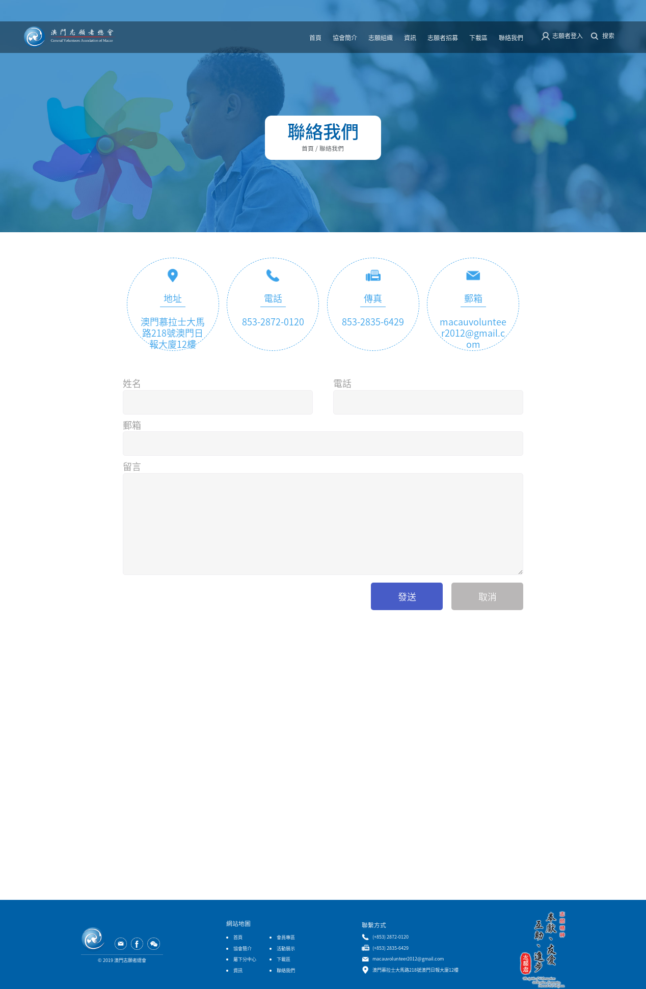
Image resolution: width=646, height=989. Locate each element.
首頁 (315, 37)
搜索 (608, 35)
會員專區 (286, 937)
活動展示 (286, 948)
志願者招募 (442, 37)
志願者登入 (567, 35)
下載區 (478, 37)
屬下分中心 (244, 959)
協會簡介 (345, 37)
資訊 (410, 37)
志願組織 (380, 37)
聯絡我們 (511, 37)
